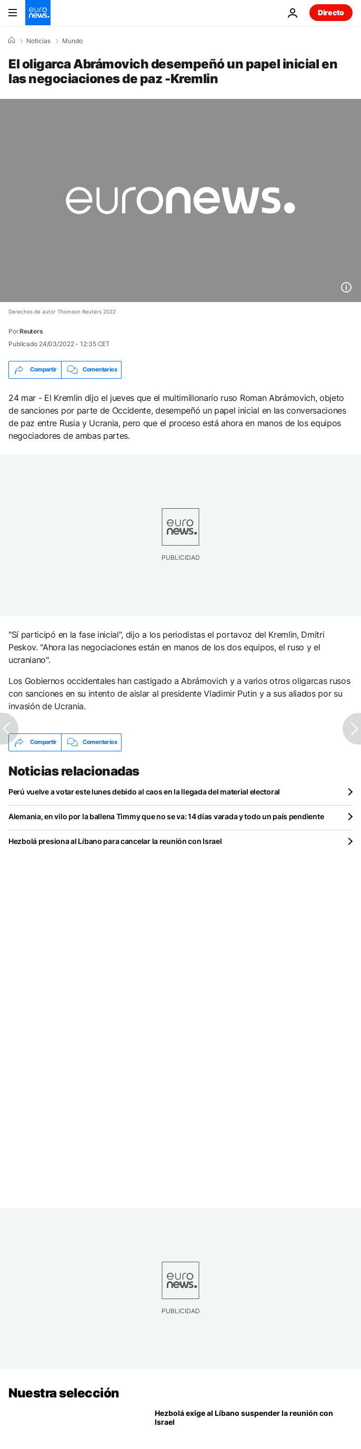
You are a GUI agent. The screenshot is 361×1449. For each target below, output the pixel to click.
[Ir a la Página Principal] (38, 12)
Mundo (72, 41)
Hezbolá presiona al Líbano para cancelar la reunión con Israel (115, 841)
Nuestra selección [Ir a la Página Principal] (63, 1393)
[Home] (11, 40)
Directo (331, 12)
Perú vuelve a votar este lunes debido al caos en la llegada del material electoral (144, 791)
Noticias (38, 41)
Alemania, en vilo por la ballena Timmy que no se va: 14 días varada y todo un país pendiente (166, 816)
